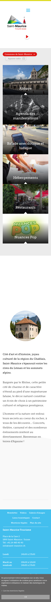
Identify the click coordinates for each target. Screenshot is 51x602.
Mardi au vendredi (7, 563)
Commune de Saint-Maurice (18, 54)
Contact (36, 518)
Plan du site (35, 523)
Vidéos (23, 513)
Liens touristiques (21, 518)
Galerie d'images (37, 513)
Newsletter (12, 513)
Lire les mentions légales (13, 591)
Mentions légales (19, 523)
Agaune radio (14, 58)
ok (25, 597)
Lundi (6, 554)
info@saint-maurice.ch (14, 546)
